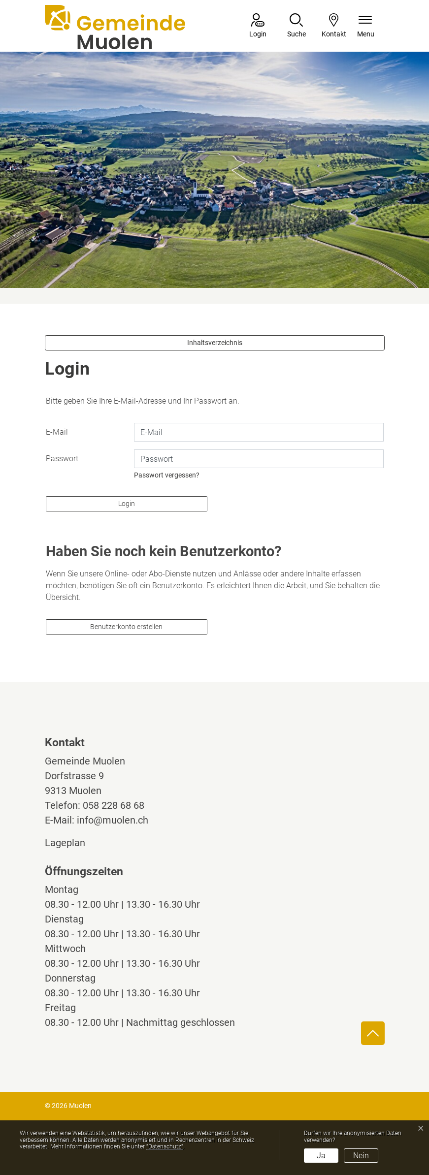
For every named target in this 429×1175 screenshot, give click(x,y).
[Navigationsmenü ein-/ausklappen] (366, 26)
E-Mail (57, 432)
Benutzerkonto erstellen (126, 627)
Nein (361, 1155)
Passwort (62, 458)
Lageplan (74, 843)
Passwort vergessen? (166, 475)
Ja (321, 1155)
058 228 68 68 (113, 805)
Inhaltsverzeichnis (214, 343)
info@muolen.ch (112, 820)
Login (126, 504)
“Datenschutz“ (164, 1146)
